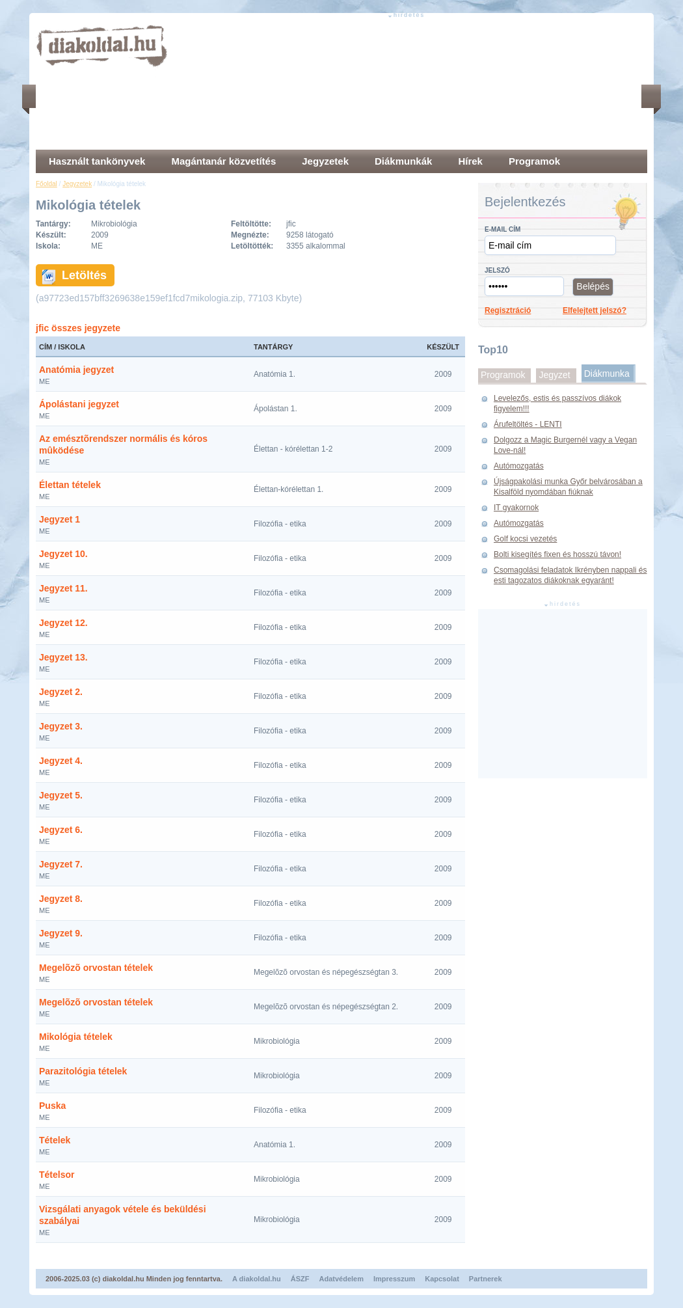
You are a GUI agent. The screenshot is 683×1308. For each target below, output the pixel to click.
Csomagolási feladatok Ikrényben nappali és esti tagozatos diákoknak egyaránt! (570, 575)
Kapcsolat (442, 1279)
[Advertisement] (239, 85)
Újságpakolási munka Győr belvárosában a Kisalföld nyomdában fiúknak (568, 487)
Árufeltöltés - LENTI (528, 424)
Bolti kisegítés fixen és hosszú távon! (557, 554)
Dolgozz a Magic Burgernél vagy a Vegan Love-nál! (565, 445)
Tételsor (56, 1174)
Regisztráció (508, 310)
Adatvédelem (341, 1279)
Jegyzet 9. (61, 933)
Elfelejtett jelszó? (594, 310)
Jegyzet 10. (63, 554)
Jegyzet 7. (61, 864)
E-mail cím (502, 229)
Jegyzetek (77, 183)
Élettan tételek (70, 485)
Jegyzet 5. (61, 795)
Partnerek (485, 1279)
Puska (52, 1105)
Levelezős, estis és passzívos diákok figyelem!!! (557, 403)
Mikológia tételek (76, 1036)
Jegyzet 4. (61, 761)
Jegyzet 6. (61, 829)
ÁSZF (300, 1279)
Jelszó (497, 270)
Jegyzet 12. (63, 623)
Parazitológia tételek (83, 1071)
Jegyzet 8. (61, 898)
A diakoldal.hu (256, 1279)
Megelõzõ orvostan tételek (96, 967)
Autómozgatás (519, 465)
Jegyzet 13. (63, 657)
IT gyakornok (516, 507)
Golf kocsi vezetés (525, 538)
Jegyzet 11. (63, 588)
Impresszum (394, 1279)
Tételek (54, 1140)
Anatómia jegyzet (76, 369)
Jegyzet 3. (61, 726)
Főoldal (46, 183)
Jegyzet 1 (59, 519)
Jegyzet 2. (61, 692)
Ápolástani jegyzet (79, 404)
